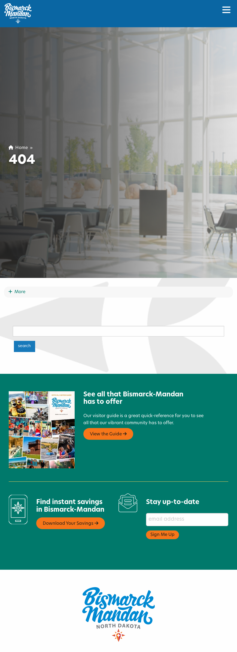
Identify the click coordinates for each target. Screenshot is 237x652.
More (16, 275)
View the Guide (108, 417)
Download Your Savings (70, 506)
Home (18, 148)
